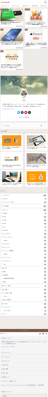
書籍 (24, 272)
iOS (25, 264)
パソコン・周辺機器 (24, 251)
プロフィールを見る (24, 117)
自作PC (25, 254)
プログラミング (24, 261)
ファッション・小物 (24, 202)
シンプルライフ (16, 5)
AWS (24, 217)
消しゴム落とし (25, 311)
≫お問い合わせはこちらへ (8, 108)
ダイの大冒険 (24, 206)
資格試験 (24, 275)
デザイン (25, 297)
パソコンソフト (24, 258)
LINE (24, 224)
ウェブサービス (24, 234)
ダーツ (24, 314)
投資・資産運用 (24, 300)
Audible (24, 213)
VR (24, 227)
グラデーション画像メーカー (9, 381)
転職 (24, 282)
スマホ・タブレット (4, 9)
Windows (24, 230)
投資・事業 (35, 5)
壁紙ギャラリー (6, 377)
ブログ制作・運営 (24, 293)
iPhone (2, 29)
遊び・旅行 (44, 5)
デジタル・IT (6, 5)
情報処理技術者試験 (25, 279)
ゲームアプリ (24, 307)
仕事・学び (26, 5)
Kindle (24, 220)
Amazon (24, 199)
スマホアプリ (27, 9)
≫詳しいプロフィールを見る (8, 346)
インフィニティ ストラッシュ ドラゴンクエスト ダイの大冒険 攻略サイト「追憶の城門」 (23, 385)
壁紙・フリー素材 (24, 286)
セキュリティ (24, 247)
